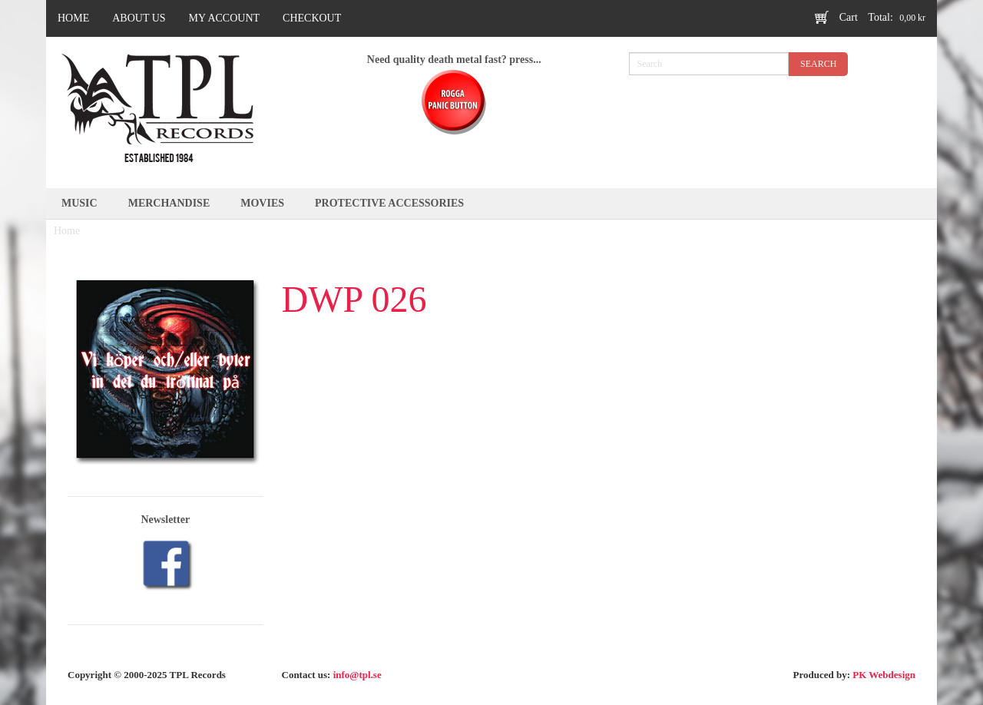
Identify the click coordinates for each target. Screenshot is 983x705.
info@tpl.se (357, 674)
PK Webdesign (883, 674)
